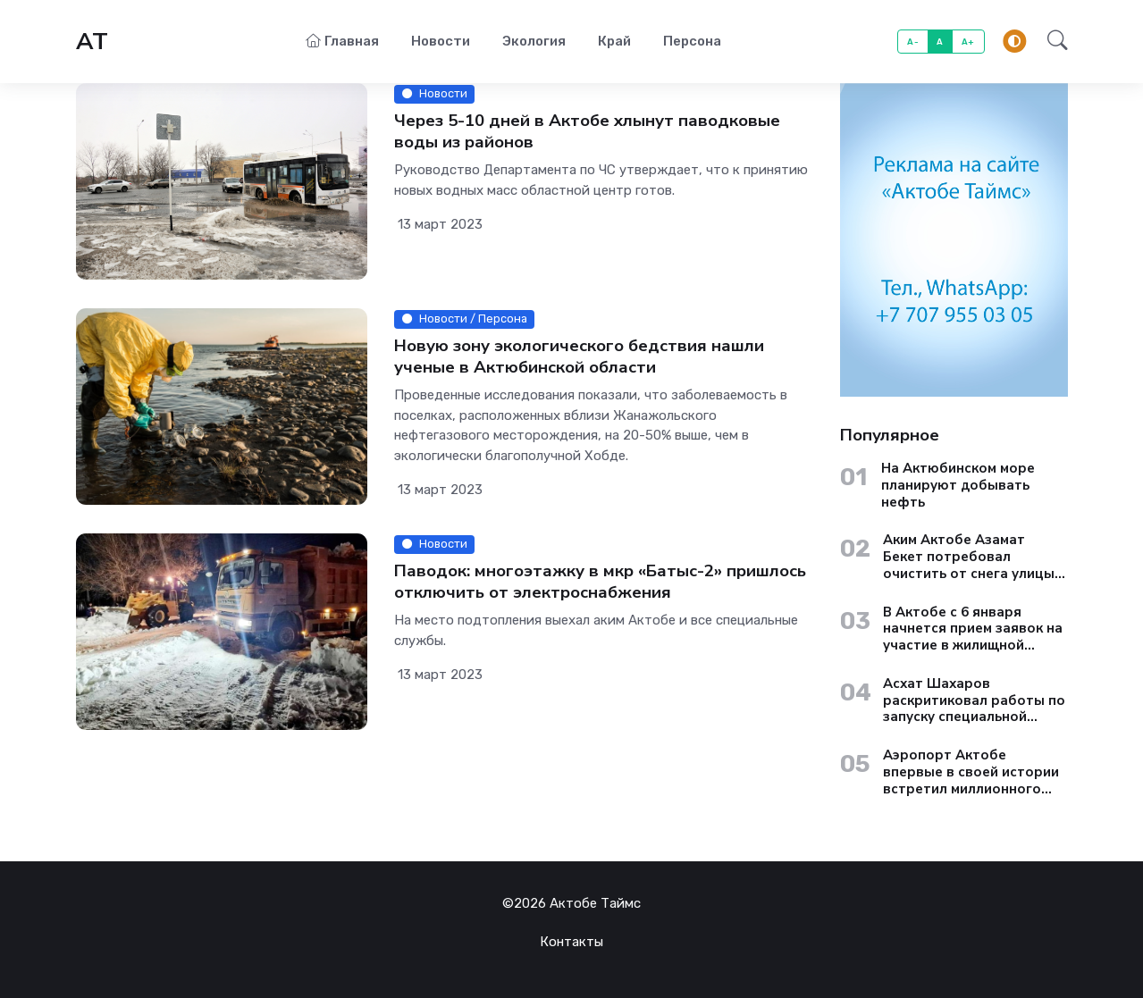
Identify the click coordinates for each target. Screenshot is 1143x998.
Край (614, 41)
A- (913, 41)
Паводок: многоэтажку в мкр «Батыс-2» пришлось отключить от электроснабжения (600, 582)
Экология (534, 41)
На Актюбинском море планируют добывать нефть (958, 485)
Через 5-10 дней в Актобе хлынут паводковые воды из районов (587, 132)
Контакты (571, 942)
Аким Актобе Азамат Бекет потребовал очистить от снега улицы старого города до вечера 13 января (975, 557)
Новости (440, 41)
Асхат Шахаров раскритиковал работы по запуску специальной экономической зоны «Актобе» (974, 700)
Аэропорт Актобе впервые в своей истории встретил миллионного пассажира (971, 772)
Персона (692, 41)
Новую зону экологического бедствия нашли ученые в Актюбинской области (579, 357)
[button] (1052, 42)
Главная (342, 41)
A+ (968, 41)
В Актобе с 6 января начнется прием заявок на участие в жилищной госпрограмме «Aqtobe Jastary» (973, 629)
